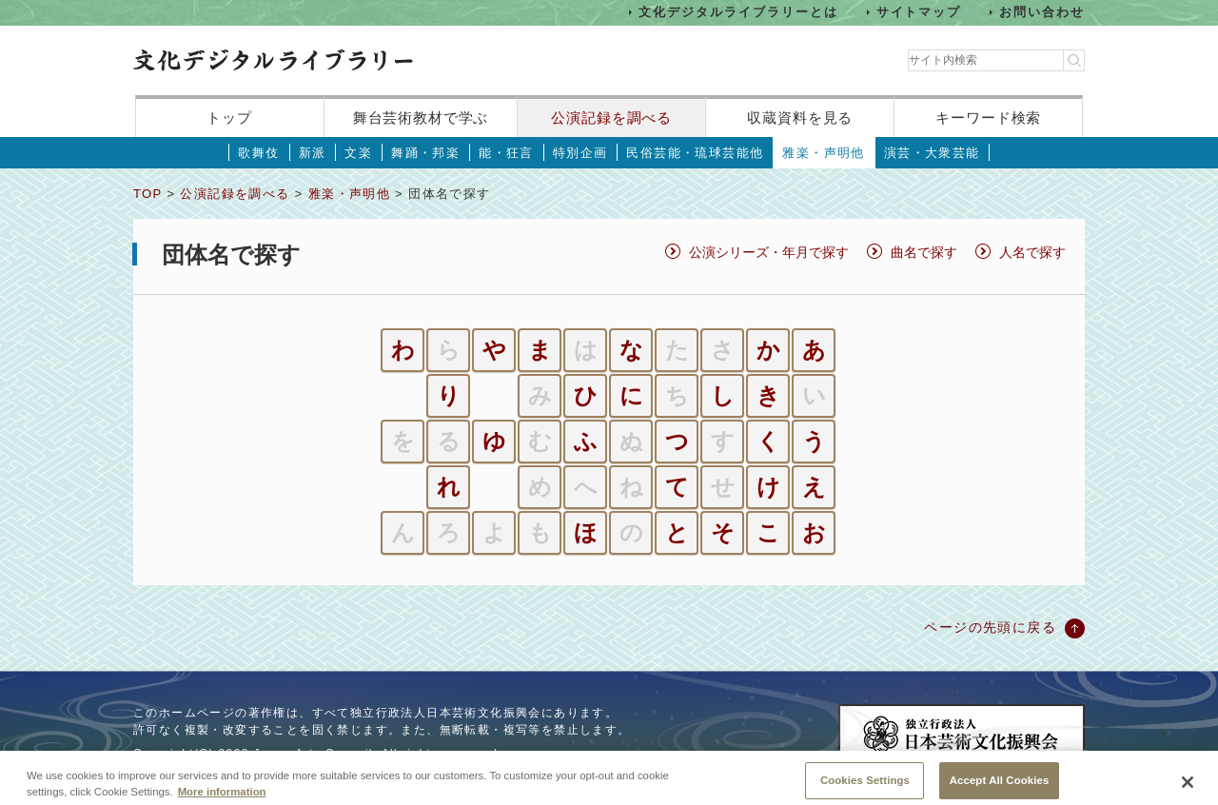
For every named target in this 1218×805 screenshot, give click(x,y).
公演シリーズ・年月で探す (769, 252)
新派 (312, 153)
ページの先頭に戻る (990, 627)
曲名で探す (924, 252)
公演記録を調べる (611, 117)
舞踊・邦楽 (425, 153)
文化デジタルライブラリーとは (737, 12)
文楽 (358, 153)
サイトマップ (919, 12)
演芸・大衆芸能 (932, 153)
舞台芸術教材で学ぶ (421, 117)
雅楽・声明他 (823, 153)
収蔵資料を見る (800, 117)
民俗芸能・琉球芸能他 (694, 153)
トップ (229, 117)
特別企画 (580, 153)
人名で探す (1032, 252)
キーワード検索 (988, 117)
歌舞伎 (258, 153)
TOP (147, 194)
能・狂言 (506, 153)
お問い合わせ (1042, 12)
